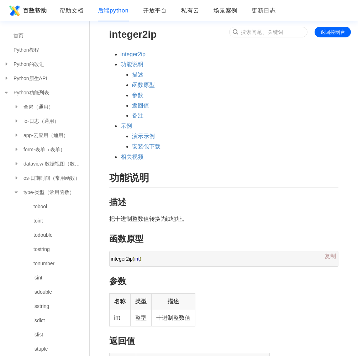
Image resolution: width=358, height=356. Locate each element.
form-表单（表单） (39, 149)
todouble (43, 235)
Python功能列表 (26, 92)
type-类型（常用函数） (44, 192)
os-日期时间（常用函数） (47, 178)
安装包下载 (146, 146)
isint (37, 278)
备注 (137, 115)
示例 (126, 126)
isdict (39, 320)
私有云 (190, 10)
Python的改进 (24, 64)
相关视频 (132, 157)
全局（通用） (33, 107)
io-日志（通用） (36, 121)
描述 (137, 75)
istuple (40, 349)
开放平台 (155, 10)
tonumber (43, 263)
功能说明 (132, 64)
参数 (137, 95)
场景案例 (226, 10)
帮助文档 (71, 10)
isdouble (42, 292)
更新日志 (264, 10)
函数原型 (143, 85)
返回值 (140, 106)
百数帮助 (27, 11)
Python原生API (25, 78)
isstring (41, 306)
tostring (41, 249)
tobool (40, 206)
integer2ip (133, 54)
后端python (113, 10)
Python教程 (26, 50)
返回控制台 (332, 32)
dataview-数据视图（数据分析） (51, 164)
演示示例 (143, 136)
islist (38, 334)
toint (38, 221)
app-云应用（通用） (41, 135)
